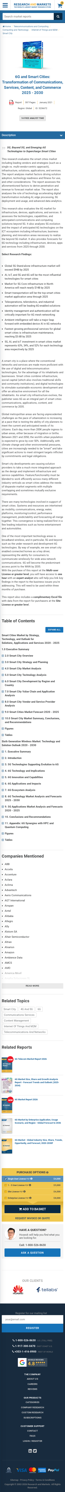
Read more (32, 986)
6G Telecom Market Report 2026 (31, 1059)
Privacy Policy (27, 1480)
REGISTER (32, 1328)
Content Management (16, 1020)
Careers (32, 1384)
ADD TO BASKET (32, 1209)
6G (39, 1009)
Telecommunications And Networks (25, 1032)
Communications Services (19, 1014)
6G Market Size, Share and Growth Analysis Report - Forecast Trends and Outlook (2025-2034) (37, 1082)
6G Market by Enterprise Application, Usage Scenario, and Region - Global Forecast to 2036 (38, 1121)
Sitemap (14, 1480)
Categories (32, 1402)
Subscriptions (32, 1417)
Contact (32, 1431)
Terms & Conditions (45, 1480)
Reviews (32, 1389)
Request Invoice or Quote (32, 1218)
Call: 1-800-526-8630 (32, 1245)
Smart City (10, 1009)
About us (32, 1379)
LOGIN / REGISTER (32, 1441)
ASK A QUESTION (32, 1252)
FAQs (32, 1436)
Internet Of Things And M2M (20, 1026)
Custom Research (32, 1412)
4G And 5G (27, 1009)
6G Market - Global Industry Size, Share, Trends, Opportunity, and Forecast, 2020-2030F (39, 1141)
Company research (32, 1407)
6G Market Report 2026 (26, 1099)
